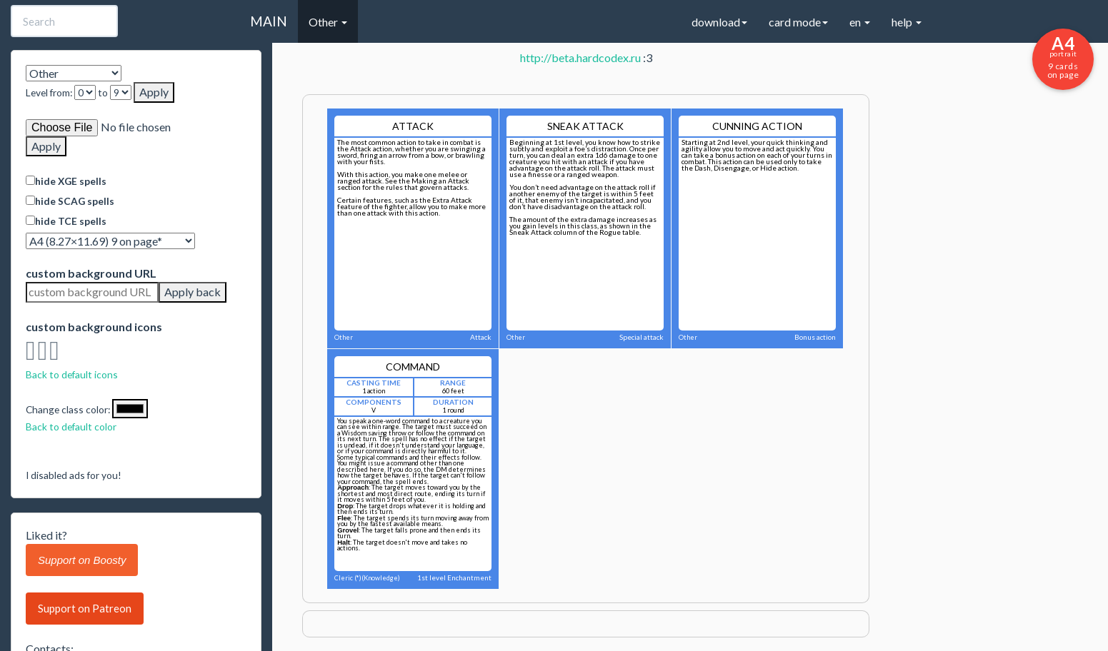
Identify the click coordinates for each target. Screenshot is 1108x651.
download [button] (719, 22)
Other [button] (328, 22)
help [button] (907, 22)
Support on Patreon (84, 608)
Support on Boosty (82, 560)
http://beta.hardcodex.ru (580, 57)
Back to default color (71, 426)
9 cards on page (1063, 56)
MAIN (268, 21)
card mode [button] (798, 22)
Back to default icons (72, 374)
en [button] (859, 22)
